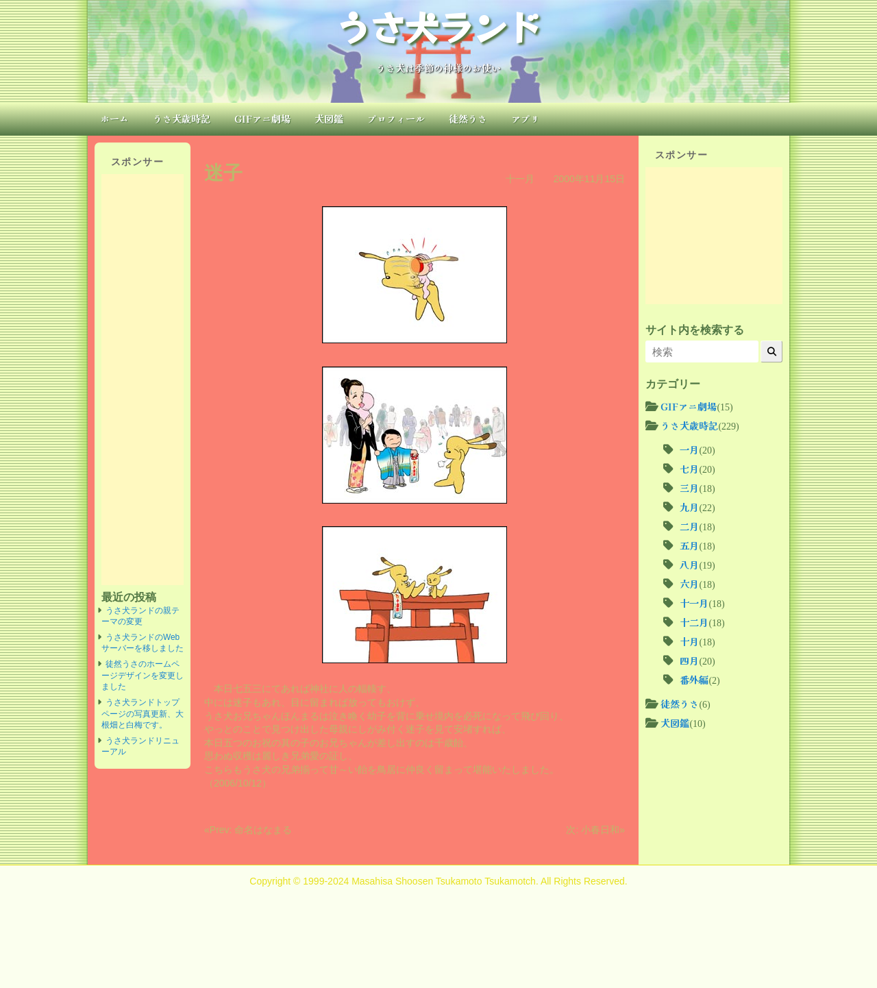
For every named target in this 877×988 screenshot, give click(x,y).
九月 (689, 507)
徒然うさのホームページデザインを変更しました (142, 675)
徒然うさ (468, 118)
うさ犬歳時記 (181, 118)
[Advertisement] (142, 379)
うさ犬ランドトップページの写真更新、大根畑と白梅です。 (142, 713)
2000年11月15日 (589, 178)
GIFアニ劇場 (262, 118)
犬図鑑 (328, 118)
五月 (689, 545)
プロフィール (396, 118)
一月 (689, 449)
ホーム (114, 118)
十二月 (694, 622)
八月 (689, 564)
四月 (689, 660)
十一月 (520, 178)
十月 (689, 641)
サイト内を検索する (694, 329)
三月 (689, 488)
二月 (689, 526)
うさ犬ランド (438, 26)
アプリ (525, 118)
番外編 (694, 680)
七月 (689, 469)
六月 (689, 584)
